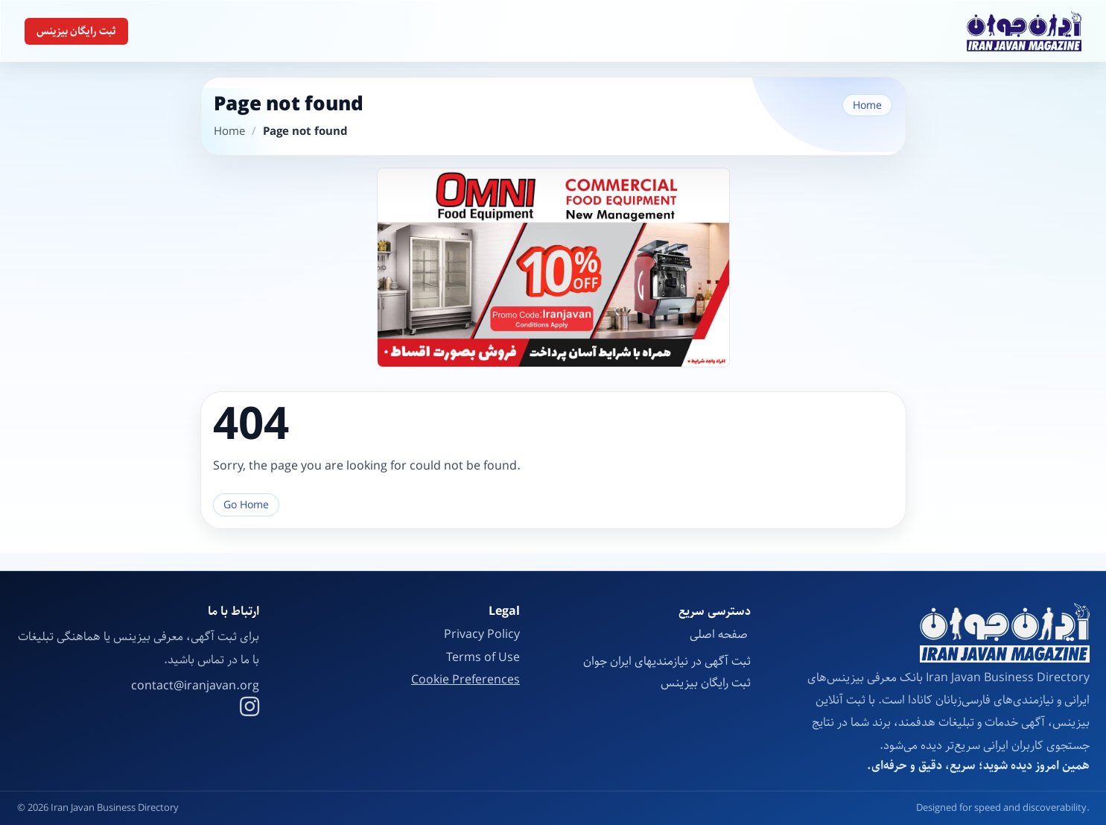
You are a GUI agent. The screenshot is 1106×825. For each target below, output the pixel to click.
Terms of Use (483, 658)
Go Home (246, 505)
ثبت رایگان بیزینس (76, 31)
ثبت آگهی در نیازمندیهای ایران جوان (667, 661)
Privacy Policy (482, 635)
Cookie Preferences (465, 680)
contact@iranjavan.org (195, 686)
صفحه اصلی (720, 635)
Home (867, 105)
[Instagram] (249, 708)
